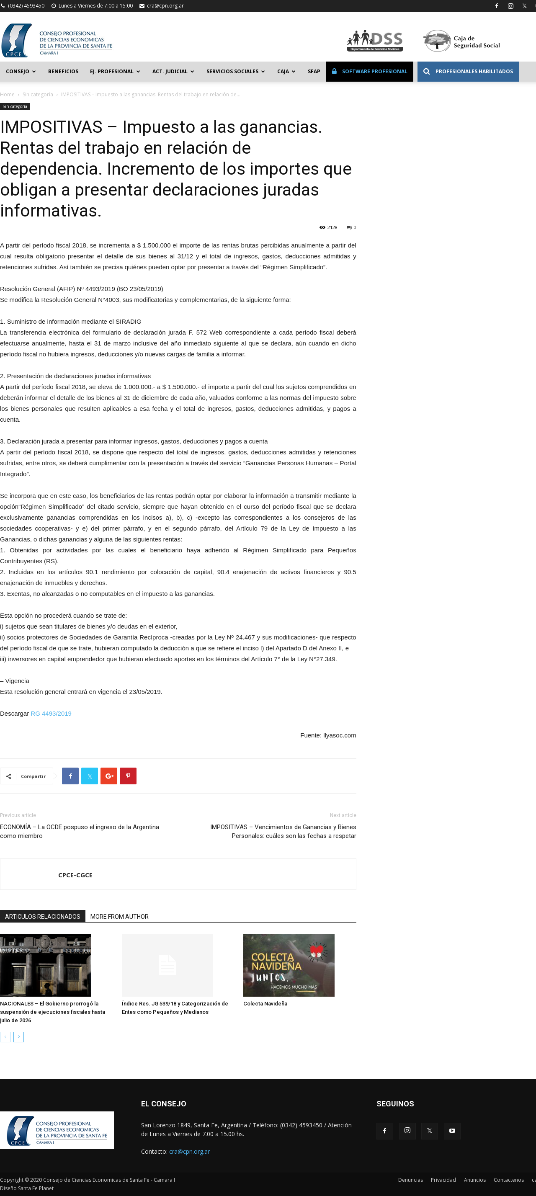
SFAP (314, 71)
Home (7, 94)
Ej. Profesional (115, 71)
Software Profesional (369, 71)
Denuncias (410, 1179)
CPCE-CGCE (75, 875)
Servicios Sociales (235, 71)
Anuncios (475, 1179)
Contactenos (509, 1179)
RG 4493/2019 (51, 713)
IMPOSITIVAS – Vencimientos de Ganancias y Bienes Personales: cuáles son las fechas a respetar (283, 831)
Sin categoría (38, 94)
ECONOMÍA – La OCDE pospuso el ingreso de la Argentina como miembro (79, 831)
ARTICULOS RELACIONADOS (42, 916)
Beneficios (63, 71)
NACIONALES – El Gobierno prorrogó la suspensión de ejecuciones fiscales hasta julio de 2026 (52, 1011)
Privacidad (443, 1179)
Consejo (21, 71)
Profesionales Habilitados (468, 71)
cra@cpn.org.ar (165, 5)
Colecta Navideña (265, 1003)
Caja (286, 71)
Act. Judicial (173, 71)
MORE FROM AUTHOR (119, 916)
